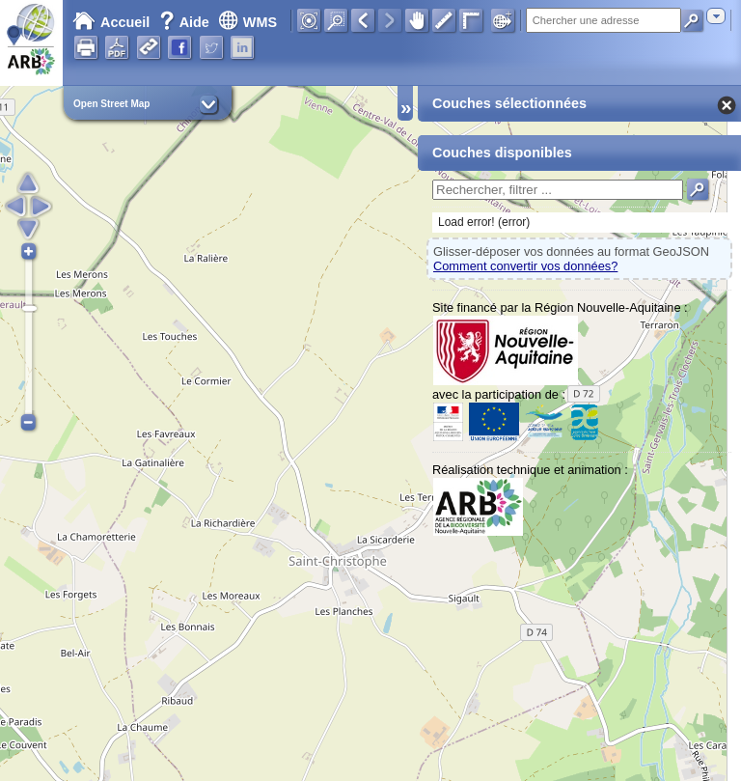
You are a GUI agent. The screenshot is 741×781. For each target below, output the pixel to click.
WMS (247, 22)
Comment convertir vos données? (525, 266)
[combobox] (716, 16)
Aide (186, 22)
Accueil (111, 22)
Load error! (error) (484, 222)
